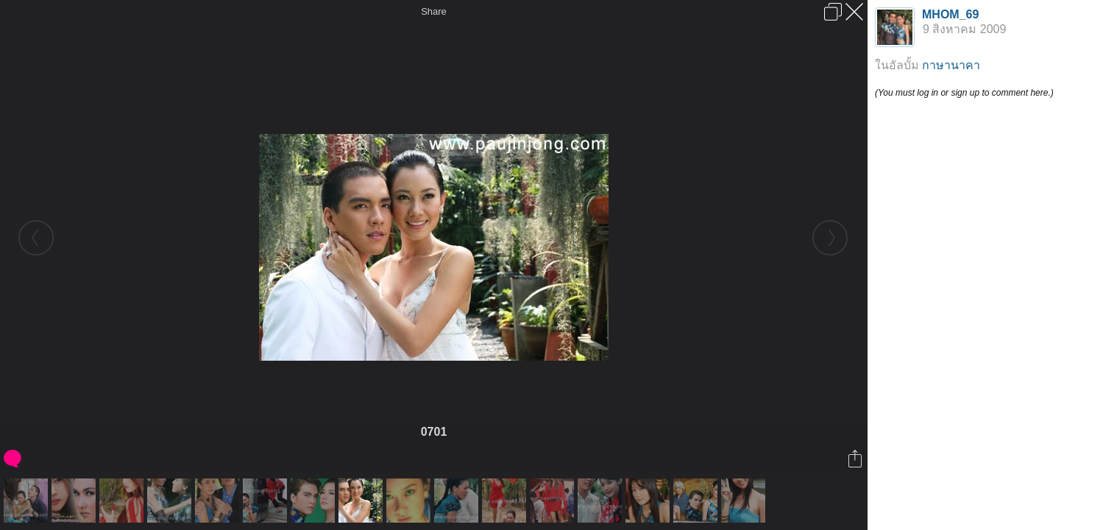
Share (434, 11)
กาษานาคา (951, 65)
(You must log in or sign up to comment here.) (964, 93)
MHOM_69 (950, 14)
